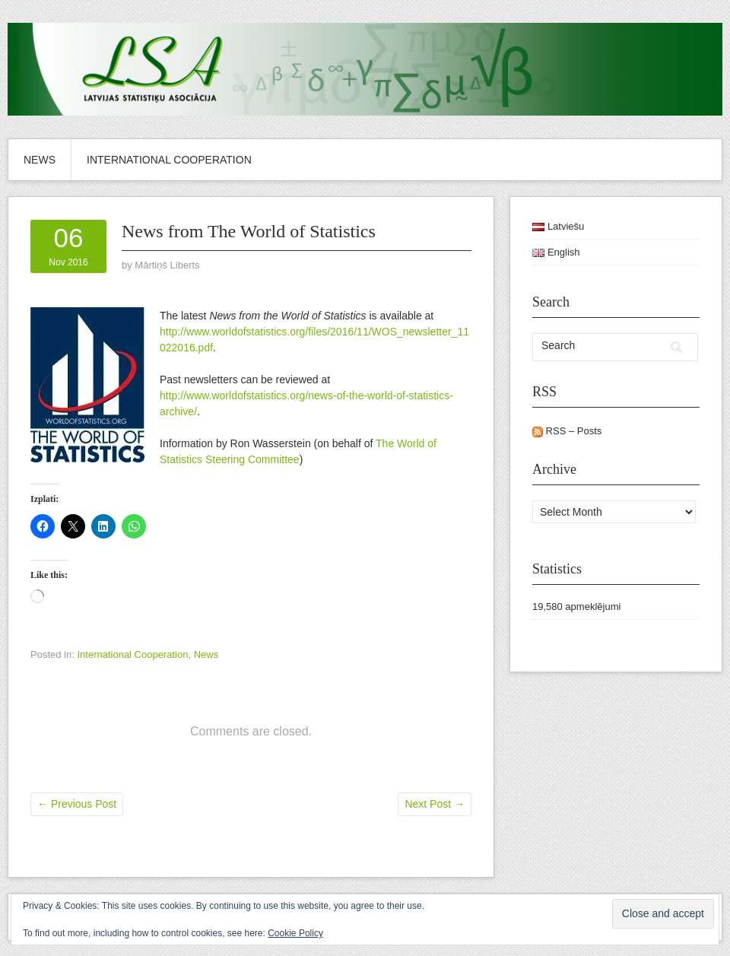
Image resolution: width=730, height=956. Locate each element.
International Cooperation (169, 160)
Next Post (435, 804)
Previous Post (76, 804)
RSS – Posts (566, 431)
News (40, 160)
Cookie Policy (295, 933)
